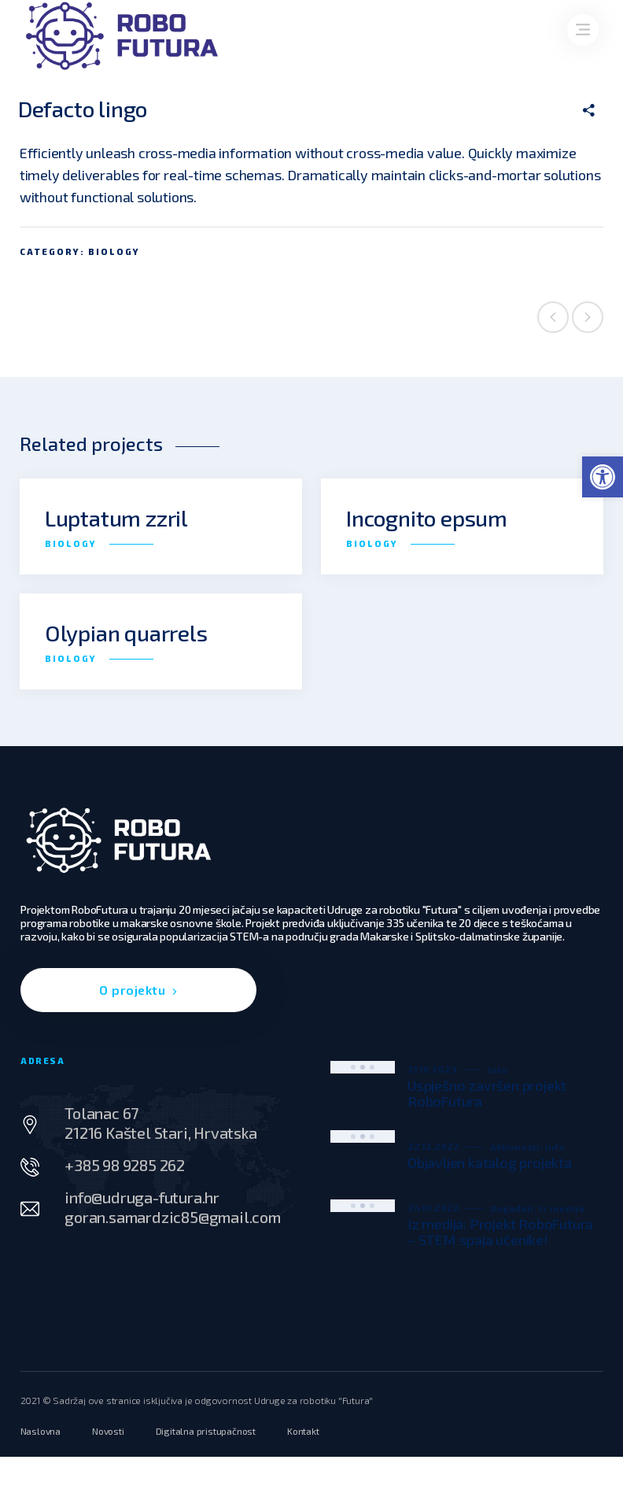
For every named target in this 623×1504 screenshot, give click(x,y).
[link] (602, 476)
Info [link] (497, 1069)
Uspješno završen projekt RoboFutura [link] (486, 1093)
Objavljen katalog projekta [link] (489, 1162)
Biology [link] (114, 251)
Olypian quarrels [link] (126, 632)
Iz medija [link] (561, 1208)
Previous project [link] (553, 317)
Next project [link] (587, 317)
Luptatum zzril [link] (116, 517)
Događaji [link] (511, 1208)
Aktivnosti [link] (515, 1146)
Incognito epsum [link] (426, 517)
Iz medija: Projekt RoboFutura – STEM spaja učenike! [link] (500, 1231)
